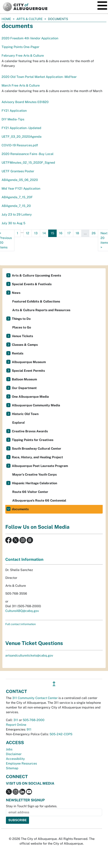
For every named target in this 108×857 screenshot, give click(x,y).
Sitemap (12, 768)
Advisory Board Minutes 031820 (25, 102)
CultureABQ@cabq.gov (22, 611)
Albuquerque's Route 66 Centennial (39, 500)
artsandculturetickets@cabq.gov (29, 655)
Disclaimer (14, 754)
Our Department (24, 388)
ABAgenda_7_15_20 (16, 206)
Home (6, 19)
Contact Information (24, 559)
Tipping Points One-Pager (20, 47)
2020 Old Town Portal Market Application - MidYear (39, 77)
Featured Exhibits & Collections (36, 301)
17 (69, 233)
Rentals (17, 353)
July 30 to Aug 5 (13, 223)
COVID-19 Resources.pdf (20, 145)
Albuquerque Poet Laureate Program (40, 466)
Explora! (18, 422)
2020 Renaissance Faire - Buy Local (28, 154)
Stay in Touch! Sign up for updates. (31, 806)
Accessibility (15, 759)
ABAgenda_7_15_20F (17, 197)
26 (94, 233)
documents (20, 509)
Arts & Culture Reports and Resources (41, 310)
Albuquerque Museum (29, 362)
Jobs (9, 749)
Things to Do (21, 319)
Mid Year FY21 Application (21, 188)
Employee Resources (21, 763)
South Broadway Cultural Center (36, 448)
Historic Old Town (25, 414)
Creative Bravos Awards (30, 431)
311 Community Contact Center (35, 698)
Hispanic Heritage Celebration (34, 483)
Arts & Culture (29, 19)
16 (60, 233)
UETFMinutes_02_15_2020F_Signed (28, 162)
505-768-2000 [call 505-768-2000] (33, 720)
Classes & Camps (25, 345)
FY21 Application (14, 111)
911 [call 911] (29, 729)
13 (36, 233)
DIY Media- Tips (13, 119)
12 (27, 233)
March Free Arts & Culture (21, 85)
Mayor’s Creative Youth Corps (34, 474)
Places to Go (21, 327)
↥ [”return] (54, 683)
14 (44, 233)
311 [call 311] (15, 720)
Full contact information (20, 624)
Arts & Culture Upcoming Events (36, 275)
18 (77, 233)
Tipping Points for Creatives (32, 440)
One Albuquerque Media (30, 397)
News (16, 293)
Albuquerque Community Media (36, 405)
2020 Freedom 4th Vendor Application (30, 38)
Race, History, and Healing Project (37, 457)
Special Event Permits (28, 371)
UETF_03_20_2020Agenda (21, 136)
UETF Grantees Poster (18, 171)
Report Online (16, 725)
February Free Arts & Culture (23, 55)
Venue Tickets (22, 336)
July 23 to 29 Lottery (17, 214)
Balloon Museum (24, 379)
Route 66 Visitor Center (30, 492)
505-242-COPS (61, 734)
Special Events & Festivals (32, 284)
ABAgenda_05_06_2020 (20, 180)
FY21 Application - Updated (21, 128)
